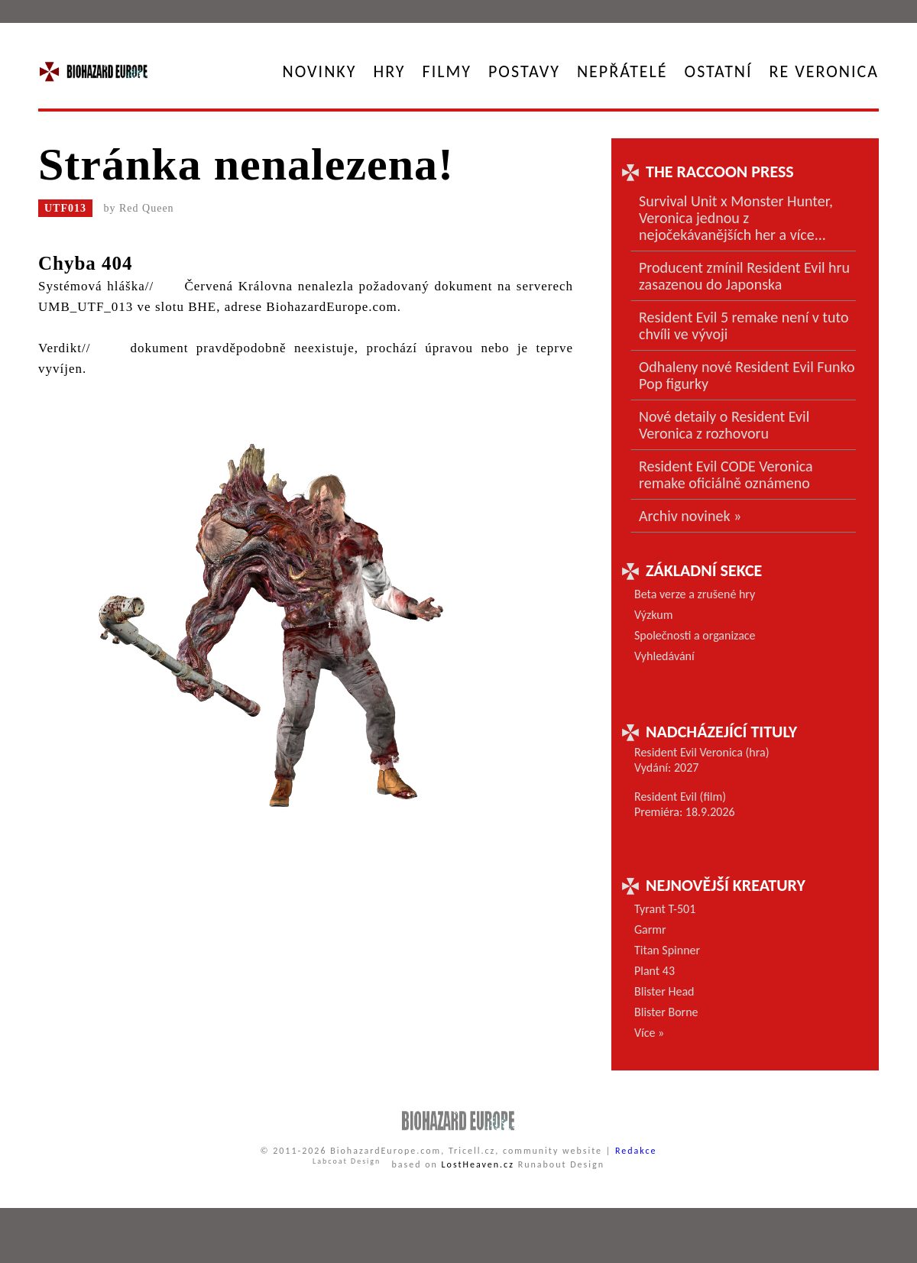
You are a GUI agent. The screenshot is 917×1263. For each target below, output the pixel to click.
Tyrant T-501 (664, 909)
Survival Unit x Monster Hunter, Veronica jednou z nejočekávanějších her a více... (736, 218)
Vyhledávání (664, 656)
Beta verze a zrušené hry (694, 594)
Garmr (650, 929)
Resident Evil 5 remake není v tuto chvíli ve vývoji (744, 325)
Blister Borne (666, 1012)
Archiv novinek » (690, 516)
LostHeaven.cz (478, 1164)
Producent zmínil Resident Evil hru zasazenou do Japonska (744, 275)
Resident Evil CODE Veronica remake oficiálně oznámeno (726, 474)
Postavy (524, 71)
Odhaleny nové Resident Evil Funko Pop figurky (746, 375)
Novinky (320, 71)
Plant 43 (654, 970)
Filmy (447, 71)
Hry (390, 71)
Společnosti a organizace (695, 635)
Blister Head (664, 991)
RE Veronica (824, 71)
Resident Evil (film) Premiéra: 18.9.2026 (684, 804)
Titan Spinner (667, 950)
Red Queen (146, 208)
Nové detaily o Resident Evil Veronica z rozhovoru (724, 424)
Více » (649, 1032)
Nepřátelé (622, 71)
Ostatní (719, 71)
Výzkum (653, 614)
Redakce (636, 1150)
